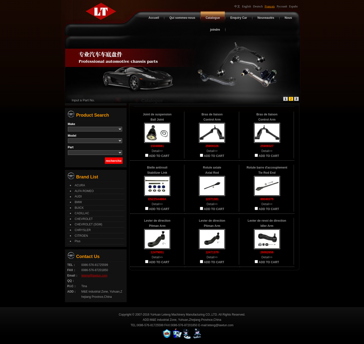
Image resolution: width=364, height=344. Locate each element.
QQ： (71, 280)
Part (71, 147)
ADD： (72, 291)
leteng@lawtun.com (94, 275)
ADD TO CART (157, 156)
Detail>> (157, 151)
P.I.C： (72, 286)
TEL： (71, 265)
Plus (77, 241)
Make (71, 124)
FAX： (71, 270)
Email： (72, 275)
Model (72, 135)
